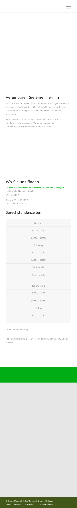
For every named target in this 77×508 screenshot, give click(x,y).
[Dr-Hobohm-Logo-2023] (32, 6)
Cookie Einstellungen (45, 504)
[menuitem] (67, 6)
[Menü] (67, 6)
